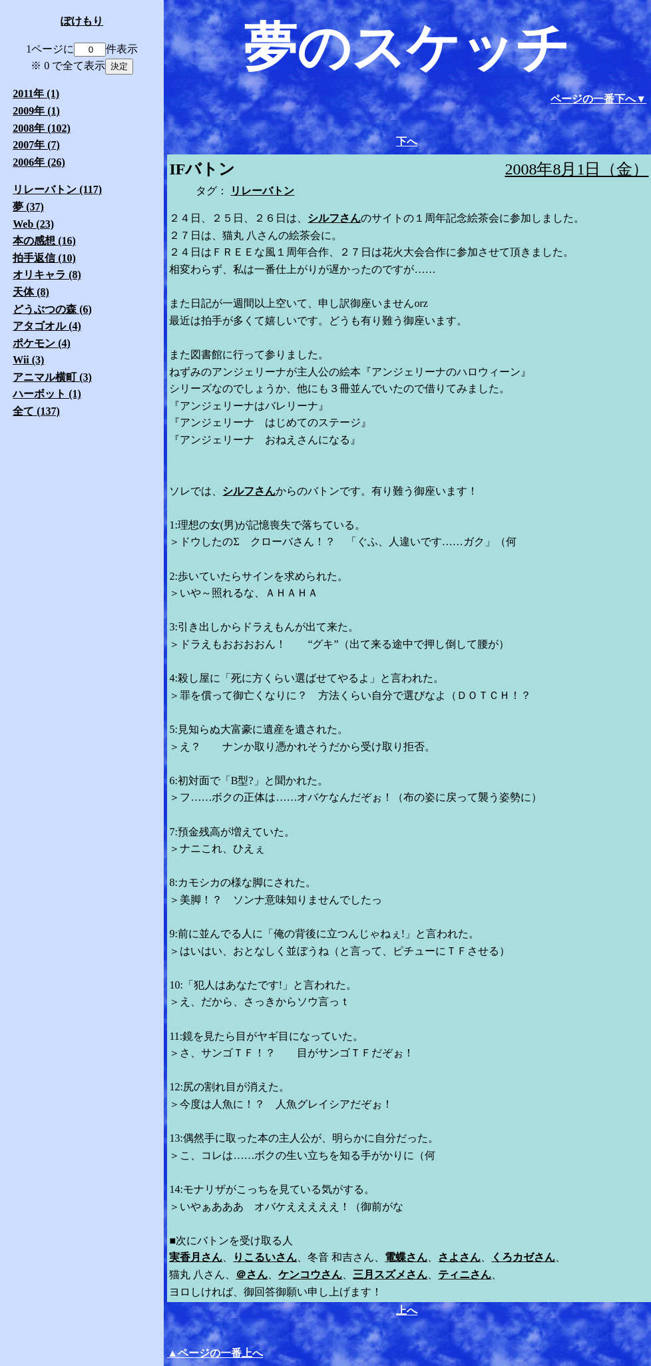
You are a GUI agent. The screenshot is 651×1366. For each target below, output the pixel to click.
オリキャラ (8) (47, 274)
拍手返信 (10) (44, 258)
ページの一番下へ (593, 99)
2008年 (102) (42, 128)
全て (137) (36, 411)
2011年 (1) (36, 93)
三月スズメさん (390, 1274)
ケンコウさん (310, 1274)
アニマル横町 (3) (52, 377)
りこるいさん (265, 1257)
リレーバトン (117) (57, 189)
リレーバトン (262, 190)
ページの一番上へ (220, 1353)
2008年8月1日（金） (576, 169)
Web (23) (33, 224)
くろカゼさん (523, 1257)
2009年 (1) (36, 110)
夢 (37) (28, 206)
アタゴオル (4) (47, 326)
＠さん (252, 1274)
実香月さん (195, 1257)
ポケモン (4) (42, 343)
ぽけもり (82, 21)
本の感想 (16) (44, 240)
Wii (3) (28, 359)
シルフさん (334, 218)
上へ (406, 1310)
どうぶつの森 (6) (52, 309)
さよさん (459, 1257)
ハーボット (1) (47, 393)
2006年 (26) (39, 162)
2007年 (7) (36, 144)
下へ (406, 141)
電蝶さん (406, 1257)
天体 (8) (31, 292)
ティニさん (464, 1274)
